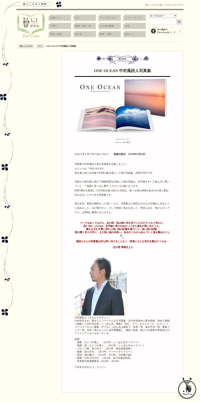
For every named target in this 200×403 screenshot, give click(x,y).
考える (78, 34)
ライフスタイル (108, 17)
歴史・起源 (56, 34)
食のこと (129, 34)
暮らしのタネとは (167, 5)
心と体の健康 (107, 26)
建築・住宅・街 (83, 26)
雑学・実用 (105, 34)
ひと (77, 17)
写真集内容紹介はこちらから (90, 367)
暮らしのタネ (151, 5)
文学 (127, 26)
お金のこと (56, 17)
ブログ (180, 5)
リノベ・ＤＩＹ (133, 17)
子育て (53, 26)
